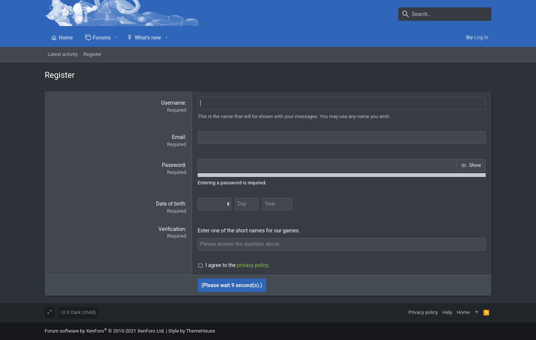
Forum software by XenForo (105, 331)
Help (447, 312)
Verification (172, 229)
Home (463, 312)
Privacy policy (423, 312)
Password (173, 165)
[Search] (444, 14)
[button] (116, 37)
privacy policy (252, 265)
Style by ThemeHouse (191, 331)
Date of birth (170, 204)
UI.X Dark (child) (78, 312)
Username (173, 103)
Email (178, 137)
